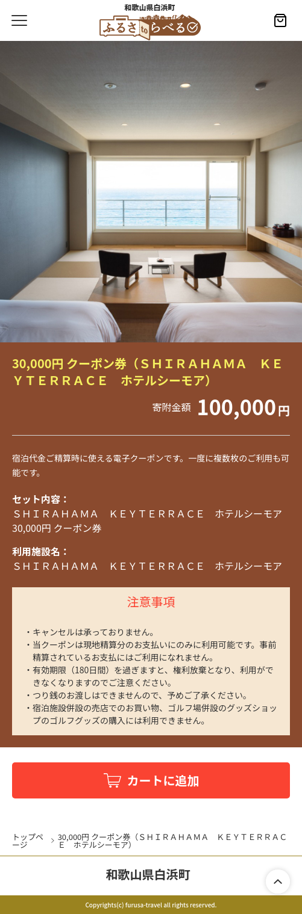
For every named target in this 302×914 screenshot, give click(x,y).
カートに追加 (163, 780)
